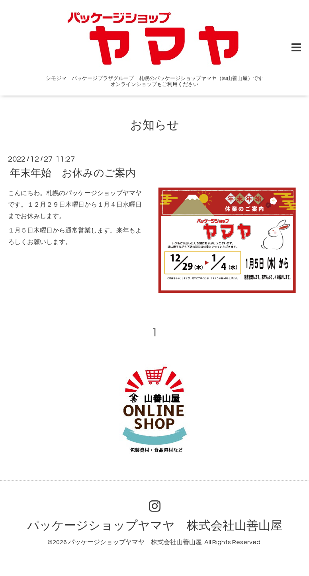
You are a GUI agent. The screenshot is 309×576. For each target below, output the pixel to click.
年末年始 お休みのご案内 (73, 173)
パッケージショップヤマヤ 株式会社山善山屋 (154, 525)
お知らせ (154, 125)
